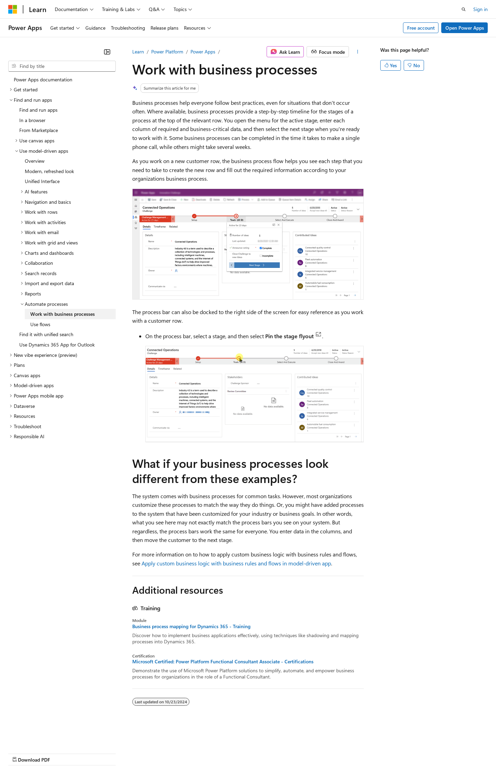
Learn (138, 51)
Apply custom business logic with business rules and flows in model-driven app (236, 563)
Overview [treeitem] (34, 161)
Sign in (480, 9)
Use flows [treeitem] (40, 324)
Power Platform (167, 51)
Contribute (123, 753)
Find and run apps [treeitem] (38, 110)
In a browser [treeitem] (32, 120)
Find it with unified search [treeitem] (46, 334)
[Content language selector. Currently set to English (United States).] (39, 736)
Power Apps (202, 51)
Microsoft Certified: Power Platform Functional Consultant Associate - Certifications (222, 662)
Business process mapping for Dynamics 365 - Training (191, 626)
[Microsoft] (12, 9)
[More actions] (358, 51)
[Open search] (464, 9)
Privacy (150, 753)
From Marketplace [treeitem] (38, 130)
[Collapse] (107, 52)
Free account (421, 27)
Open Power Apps (464, 27)
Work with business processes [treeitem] (62, 314)
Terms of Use (251, 753)
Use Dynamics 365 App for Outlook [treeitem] (57, 344)
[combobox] (62, 66)
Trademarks (285, 753)
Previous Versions (62, 753)
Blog (94, 753)
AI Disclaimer (22, 753)
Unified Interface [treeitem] (42, 181)
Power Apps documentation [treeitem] (43, 79)
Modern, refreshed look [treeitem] (49, 171)
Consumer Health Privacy (198, 753)
